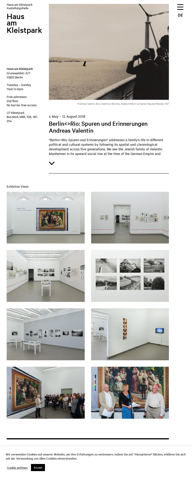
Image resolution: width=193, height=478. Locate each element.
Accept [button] (38, 467)
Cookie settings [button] (17, 468)
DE (180, 14)
